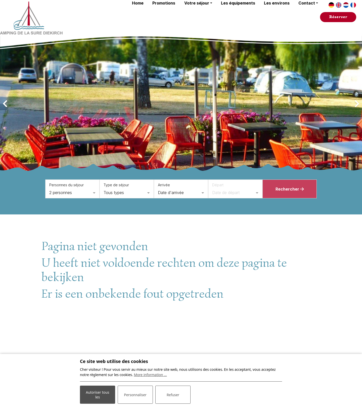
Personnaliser (135, 394)
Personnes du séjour (66, 185)
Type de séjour (116, 185)
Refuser (173, 394)
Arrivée (164, 185)
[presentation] (5, 104)
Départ (217, 185)
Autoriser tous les (97, 394)
